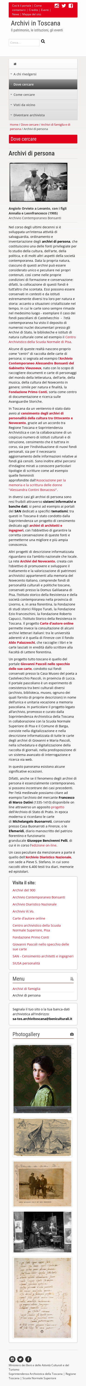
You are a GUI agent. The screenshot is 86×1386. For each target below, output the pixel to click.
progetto (57, 807)
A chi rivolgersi (23, 75)
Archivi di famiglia (26, 989)
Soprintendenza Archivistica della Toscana (36, 1374)
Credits (33, 10)
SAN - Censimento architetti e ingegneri (43, 956)
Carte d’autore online (56, 623)
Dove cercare (22, 85)
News (15, 14)
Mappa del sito (31, 14)
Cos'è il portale (21, 6)
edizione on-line (44, 845)
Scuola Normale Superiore (39, 1378)
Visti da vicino (22, 106)
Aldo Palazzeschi (22, 642)
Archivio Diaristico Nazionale (48, 857)
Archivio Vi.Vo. (23, 911)
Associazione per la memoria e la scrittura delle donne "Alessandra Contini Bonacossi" (37, 485)
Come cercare (22, 95)
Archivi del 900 (24, 890)
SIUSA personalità (26, 963)
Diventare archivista (27, 116)
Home (14, 124)
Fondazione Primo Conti (31, 937)
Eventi (45, 10)
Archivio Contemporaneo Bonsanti (39, 897)
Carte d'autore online (29, 918)
